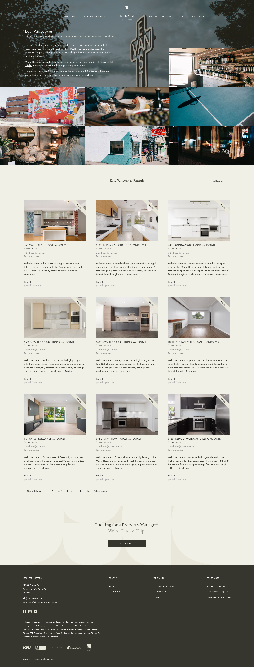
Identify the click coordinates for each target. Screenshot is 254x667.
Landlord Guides (161, 591)
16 (88, 490)
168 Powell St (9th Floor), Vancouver (55, 247)
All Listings (218, 180)
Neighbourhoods (93, 17)
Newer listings (32, 490)
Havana (47, 75)
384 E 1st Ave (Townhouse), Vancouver (127, 440)
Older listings (102, 490)
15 (81, 490)
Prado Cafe (59, 75)
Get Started (127, 543)
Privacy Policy (49, 659)
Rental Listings (69, 17)
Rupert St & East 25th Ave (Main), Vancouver (199, 344)
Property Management (159, 17)
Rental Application (201, 17)
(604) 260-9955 (34, 598)
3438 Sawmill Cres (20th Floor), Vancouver (127, 344)
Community (114, 591)
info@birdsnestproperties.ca (43, 601)
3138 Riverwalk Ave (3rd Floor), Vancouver (127, 247)
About (181, 17)
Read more (29, 274)
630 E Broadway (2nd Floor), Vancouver (199, 247)
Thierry (102, 61)
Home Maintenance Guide (219, 597)
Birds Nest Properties (74, 48)
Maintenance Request (217, 591)
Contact (157, 597)
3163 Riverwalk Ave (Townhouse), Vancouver (199, 440)
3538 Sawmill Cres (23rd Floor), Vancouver (55, 344)
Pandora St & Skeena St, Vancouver (55, 440)
